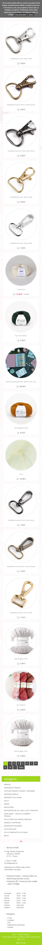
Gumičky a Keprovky (12, 823)
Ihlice (6, 801)
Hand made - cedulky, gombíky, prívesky (17, 815)
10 (10, 767)
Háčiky (6, 804)
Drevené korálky (11, 794)
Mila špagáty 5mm (21, 659)
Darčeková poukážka (13, 826)
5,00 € (22, 756)
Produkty (10, 920)
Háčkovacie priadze (12, 788)
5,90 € (22, 663)
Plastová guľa (10, 829)
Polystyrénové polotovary (16, 832)
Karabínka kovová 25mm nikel (21, 243)
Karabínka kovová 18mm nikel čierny (21, 151)
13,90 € (23, 479)
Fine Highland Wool (21, 428)
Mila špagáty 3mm (21, 751)
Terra (21, 474)
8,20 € (22, 432)
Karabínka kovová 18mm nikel (21, 59)
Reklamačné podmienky (16, 925)
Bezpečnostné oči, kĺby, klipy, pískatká (21, 810)
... (15, 767)
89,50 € (23, 386)
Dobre (31, 15)
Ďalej (21, 767)
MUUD (6, 836)
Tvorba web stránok (9, 937)
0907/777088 (13, 884)
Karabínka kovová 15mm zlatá (21, 613)
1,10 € (22, 617)
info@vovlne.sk (11, 863)
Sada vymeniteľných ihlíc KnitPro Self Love (21, 382)
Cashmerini (21, 289)
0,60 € (22, 63)
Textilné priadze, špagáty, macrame (19, 791)
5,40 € (22, 340)
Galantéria (9, 807)
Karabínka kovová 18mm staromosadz (21, 105)
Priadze (7, 784)
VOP (9, 922)
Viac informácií (20, 15)
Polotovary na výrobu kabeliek (17, 819)
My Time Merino (21, 336)
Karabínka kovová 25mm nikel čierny (21, 520)
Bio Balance (21, 705)
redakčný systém (24, 937)
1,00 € (22, 248)
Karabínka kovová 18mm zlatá (21, 197)
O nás (9, 918)
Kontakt (10, 927)
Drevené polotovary (13, 797)
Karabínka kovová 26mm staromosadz (21, 566)
